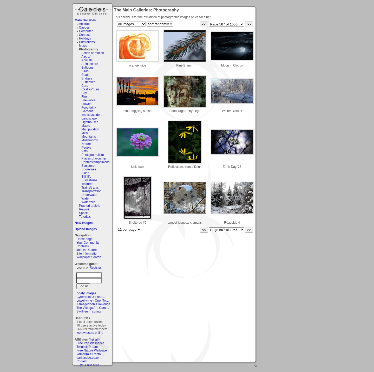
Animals (87, 60)
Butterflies (88, 82)
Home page (84, 239)
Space (83, 213)
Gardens (87, 111)
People (86, 147)
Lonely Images (85, 293)
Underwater (89, 195)
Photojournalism (92, 155)
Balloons (87, 67)
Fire (84, 96)
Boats (85, 75)
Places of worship (93, 158)
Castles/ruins (90, 89)
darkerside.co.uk (87, 358)
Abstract (84, 24)
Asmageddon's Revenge (93, 304)
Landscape (89, 118)
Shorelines (88, 169)
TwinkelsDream (87, 347)
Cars (84, 86)
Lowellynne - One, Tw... (92, 300)
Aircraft (86, 56)
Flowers (86, 104)
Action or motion (92, 53)
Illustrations (87, 42)
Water (85, 198)
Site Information (87, 253)
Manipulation (90, 129)
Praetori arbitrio (89, 206)
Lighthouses (89, 122)
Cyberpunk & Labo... (90, 297)
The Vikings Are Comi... (92, 308)
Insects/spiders (91, 115)
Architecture (89, 64)
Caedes (93, 10)
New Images (84, 223)
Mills (84, 133)
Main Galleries (85, 20)
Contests (85, 35)
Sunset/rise (89, 180)
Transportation (91, 191)
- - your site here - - (89, 365)
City (84, 93)
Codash (81, 361)
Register (95, 267)
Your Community (87, 242)
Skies (85, 173)
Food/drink (88, 107)
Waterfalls (88, 202)
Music (83, 46)
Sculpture (88, 166)
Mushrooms (89, 140)
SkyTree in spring (88, 311)
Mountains (88, 136)
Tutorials (85, 216)
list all (94, 339)
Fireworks (88, 100)
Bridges (86, 78)
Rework (84, 209)
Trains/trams (90, 187)
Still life (86, 176)
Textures (87, 184)
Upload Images (86, 229)
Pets (84, 151)
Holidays (85, 38)
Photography (88, 49)
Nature (86, 144)
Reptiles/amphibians (95, 162)
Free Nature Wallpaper (92, 350)
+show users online (89, 333)
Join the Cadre (86, 250)
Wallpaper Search (88, 257)
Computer (86, 31)
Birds (84, 71)
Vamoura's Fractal (88, 354)
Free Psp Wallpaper (90, 343)
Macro (85, 126)
